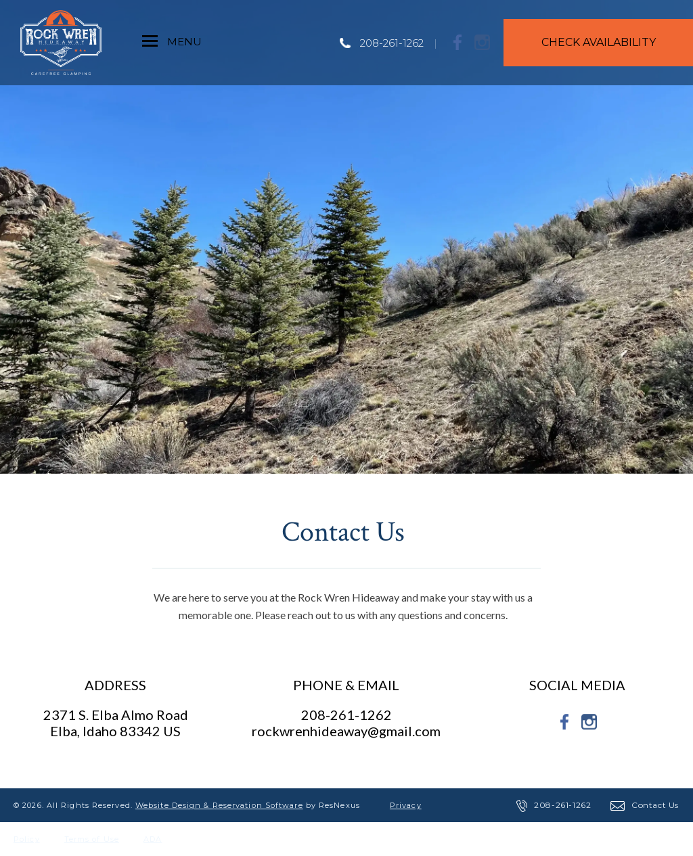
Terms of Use (91, 839)
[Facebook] (458, 41)
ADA (152, 839)
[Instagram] (482, 41)
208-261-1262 (392, 43)
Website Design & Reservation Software (219, 805)
